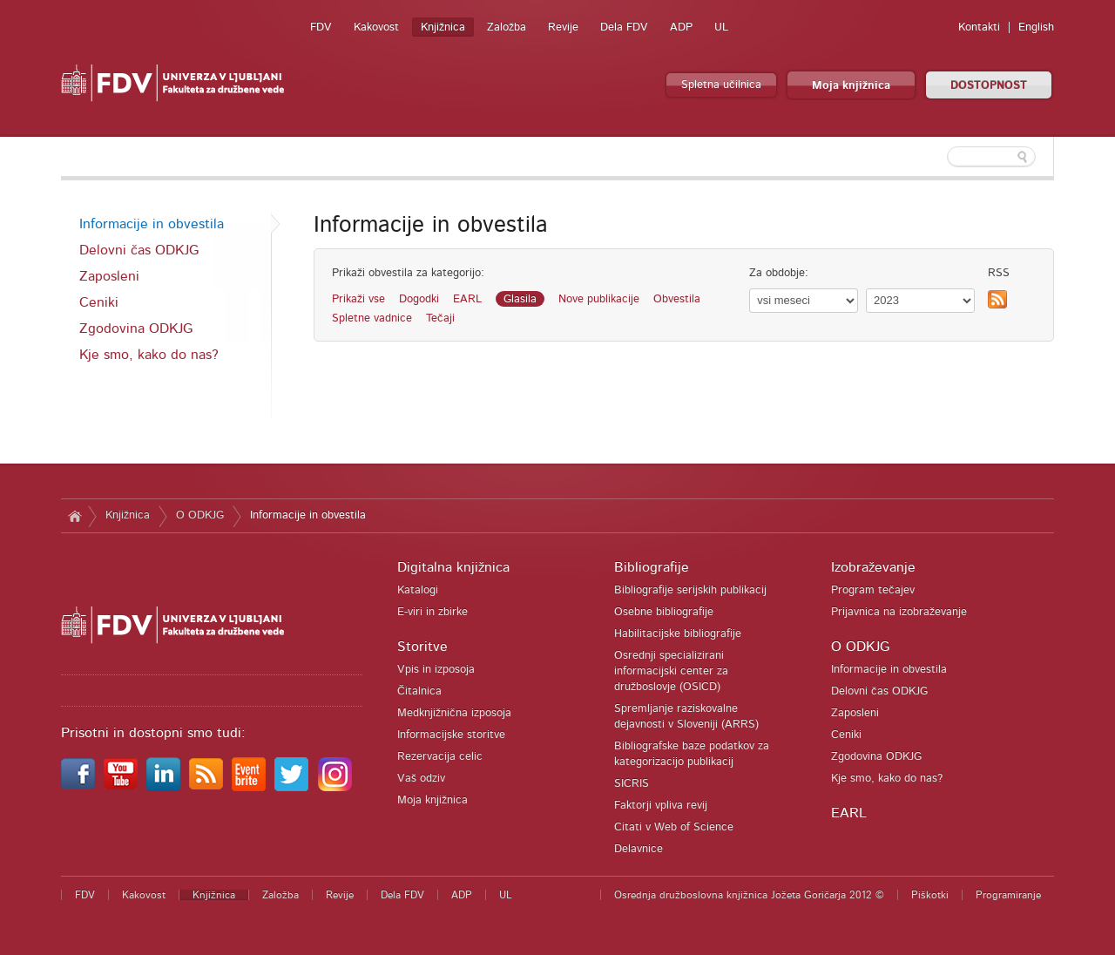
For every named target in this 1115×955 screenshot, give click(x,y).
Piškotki (930, 895)
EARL (467, 299)
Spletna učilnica (721, 85)
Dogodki (419, 299)
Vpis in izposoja (436, 669)
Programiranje (1008, 895)
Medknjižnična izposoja (454, 713)
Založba (506, 27)
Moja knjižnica (851, 85)
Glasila (520, 299)
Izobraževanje (873, 567)
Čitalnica (419, 691)
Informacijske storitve (451, 735)
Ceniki (98, 302)
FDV (321, 27)
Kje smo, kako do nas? (149, 355)
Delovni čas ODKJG (139, 250)
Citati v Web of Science (673, 827)
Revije (563, 27)
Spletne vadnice (372, 318)
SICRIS (631, 783)
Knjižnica (443, 27)
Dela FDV (624, 27)
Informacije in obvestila (151, 224)
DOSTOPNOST (988, 85)
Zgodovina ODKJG (136, 328)
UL (721, 27)
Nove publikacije (598, 299)
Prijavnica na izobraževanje (899, 612)
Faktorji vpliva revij (660, 805)
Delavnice (638, 849)
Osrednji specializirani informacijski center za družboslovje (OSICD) (671, 671)
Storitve (422, 647)
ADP (681, 27)
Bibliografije (651, 567)
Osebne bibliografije (663, 612)
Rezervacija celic (440, 756)
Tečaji (440, 318)
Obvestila (676, 299)
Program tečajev (873, 590)
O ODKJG (200, 515)
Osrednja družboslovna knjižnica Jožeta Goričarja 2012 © (749, 895)
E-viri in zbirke (432, 612)
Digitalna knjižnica (453, 567)
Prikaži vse (358, 299)
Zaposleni (109, 276)
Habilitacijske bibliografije (677, 634)
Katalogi (417, 590)
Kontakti (979, 27)
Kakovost (376, 27)
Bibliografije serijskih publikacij (690, 590)
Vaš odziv (421, 778)
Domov (74, 515)
